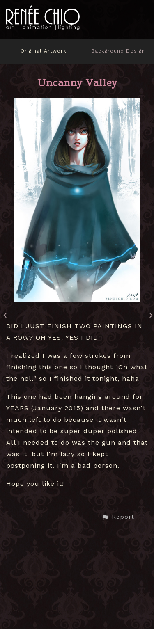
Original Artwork (44, 51)
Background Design (118, 51)
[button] (118, 516)
